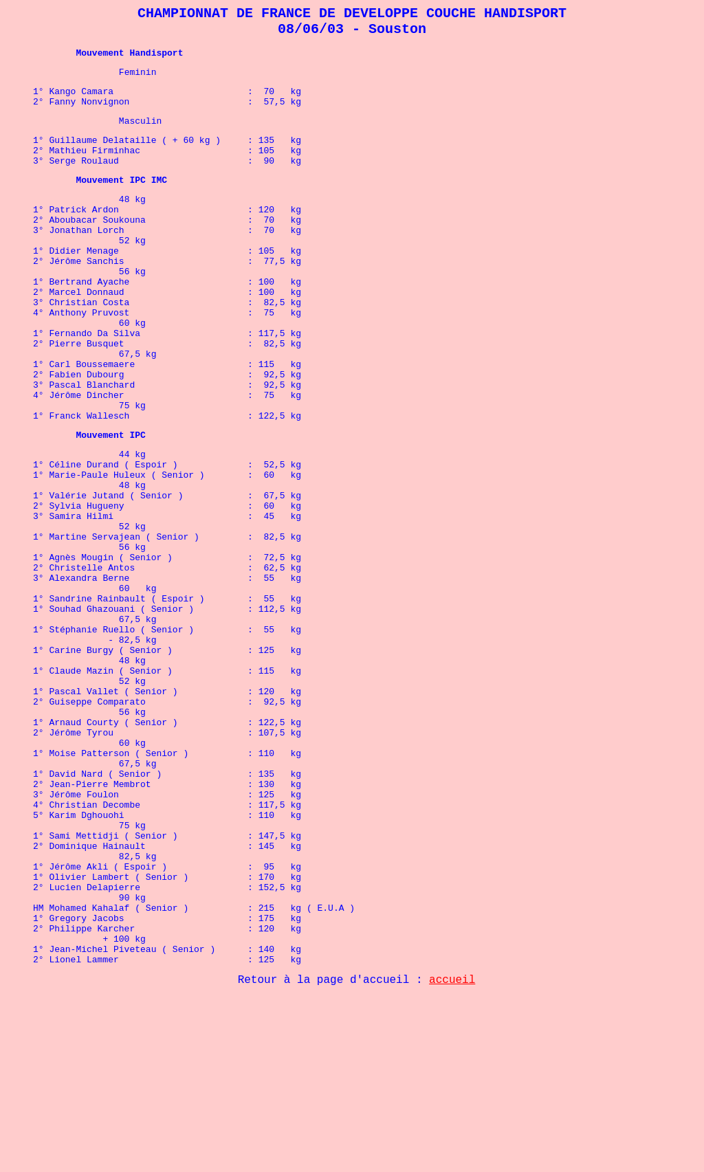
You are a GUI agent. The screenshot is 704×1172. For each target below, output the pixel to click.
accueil (452, 1155)
